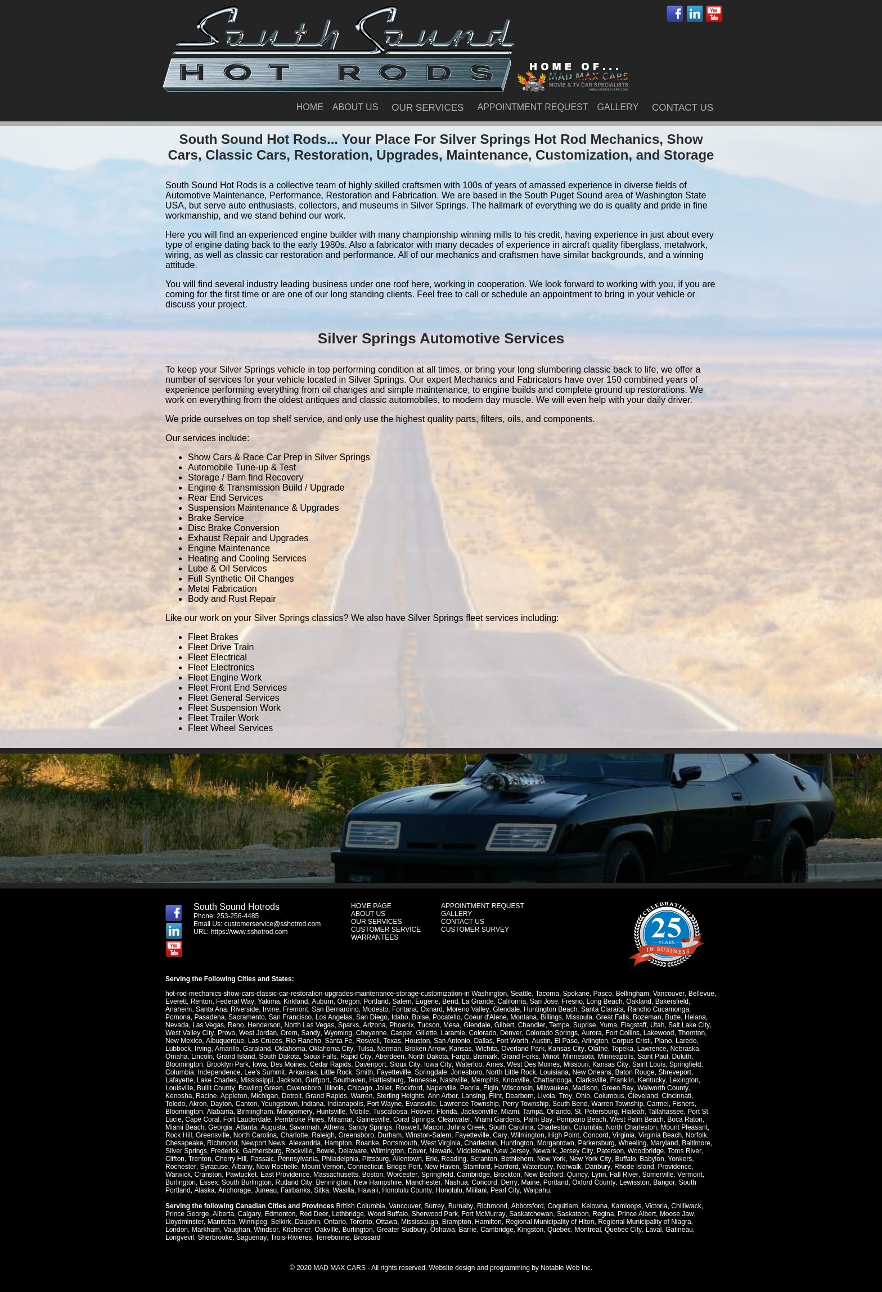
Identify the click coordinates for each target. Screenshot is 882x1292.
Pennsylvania (297, 1159)
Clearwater (415, 1119)
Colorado (481, 1033)
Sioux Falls (320, 1056)
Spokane (575, 994)
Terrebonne (332, 1237)
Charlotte (264, 1135)
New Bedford (543, 1174)
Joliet (383, 1088)
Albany (241, 1167)
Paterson (609, 1151)
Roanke (367, 1143)
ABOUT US (355, 107)
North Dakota (427, 1056)
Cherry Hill (230, 1159)
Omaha (176, 1056)
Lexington (683, 1080)
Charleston (509, 1127)
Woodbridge (644, 1151)
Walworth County (661, 1088)
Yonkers (679, 1159)
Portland (375, 1001)
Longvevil (179, 1237)
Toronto (360, 1222)
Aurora (589, 1033)
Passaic (262, 1159)
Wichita (485, 1049)
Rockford (408, 1088)
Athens (290, 1127)
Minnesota (577, 1056)
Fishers (659, 1104)
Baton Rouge (634, 1072)
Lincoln (202, 1056)
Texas (391, 1041)
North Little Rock (510, 1072)
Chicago (359, 1088)
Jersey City (575, 1151)
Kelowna (593, 1206)
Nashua (455, 1182)
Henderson (264, 1025)
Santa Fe (338, 1041)
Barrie (466, 1230)
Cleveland (641, 1096)
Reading (453, 1159)
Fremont (295, 1009)
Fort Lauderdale (209, 1119)
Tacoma (547, 994)
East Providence (284, 1174)
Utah (656, 1025)
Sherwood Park (434, 1214)
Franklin (622, 1080)
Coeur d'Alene (485, 1017)
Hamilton (487, 1222)
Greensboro (326, 1135)
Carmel (634, 1104)
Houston (417, 1041)
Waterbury (536, 1167)
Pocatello (446, 1017)
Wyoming (337, 1033)
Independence (218, 1072)
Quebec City (622, 1230)
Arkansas (302, 1072)
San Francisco (290, 1017)
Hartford (505, 1167)
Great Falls (612, 1017)
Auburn (321, 1001)
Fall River (623, 1174)
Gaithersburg (261, 1151)
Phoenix (401, 1025)
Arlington (593, 1041)
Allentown (406, 1159)
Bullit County (215, 1088)
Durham (360, 1135)
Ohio (581, 1096)
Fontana (404, 1009)
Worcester (402, 1174)
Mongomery (253, 1112)
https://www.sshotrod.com (249, 932)
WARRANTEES (374, 937)
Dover (416, 1151)
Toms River (682, 1151)
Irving (203, 1049)
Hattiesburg (386, 1080)
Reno (236, 1025)
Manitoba (221, 1222)
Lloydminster (184, 1222)
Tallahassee (623, 1112)
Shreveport (674, 1072)
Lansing (472, 1096)
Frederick (225, 1151)
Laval (652, 1230)
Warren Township (593, 1104)
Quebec (558, 1230)
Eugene (426, 1001)
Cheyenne (370, 1033)
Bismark (484, 1056)
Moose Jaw (675, 1214)
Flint (494, 1096)
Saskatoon (571, 1214)
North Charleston (587, 1127)
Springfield (684, 1064)
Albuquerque (224, 1041)
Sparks (348, 1025)
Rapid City (355, 1056)
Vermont (688, 1174)
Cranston (208, 1174)
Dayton (197, 1104)
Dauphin (307, 1222)
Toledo (703, 1096)
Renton (202, 1001)
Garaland (256, 1049)
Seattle (521, 994)
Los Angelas (334, 1017)
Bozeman (647, 1017)
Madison (584, 1088)
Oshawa (441, 1230)
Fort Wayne (360, 1104)
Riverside (245, 1009)
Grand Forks (519, 1056)
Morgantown (555, 1143)
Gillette (425, 1033)
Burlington (180, 1182)
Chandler (531, 1025)
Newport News (263, 1143)
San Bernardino (335, 1009)
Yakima (268, 1001)
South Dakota (279, 1056)
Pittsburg (375, 1159)
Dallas (483, 1041)
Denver (509, 1033)
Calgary (248, 1214)
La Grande (477, 1001)
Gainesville (335, 1119)
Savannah (261, 1127)
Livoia (545, 1096)
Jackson (289, 1080)
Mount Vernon (321, 1167)
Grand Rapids (325, 1096)
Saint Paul (652, 1056)
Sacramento (246, 1017)
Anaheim (178, 1009)
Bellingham (632, 994)
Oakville (326, 1230)
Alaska (204, 1190)
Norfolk (665, 1135)
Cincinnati (675, 1096)
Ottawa (386, 1222)
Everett (176, 1001)
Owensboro (303, 1088)
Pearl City (503, 1190)
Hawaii (367, 1190)
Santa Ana (211, 1009)
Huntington (516, 1143)
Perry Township (502, 1104)
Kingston (529, 1230)
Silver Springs (186, 1151)
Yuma (607, 1025)
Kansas (459, 1049)
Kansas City (564, 1049)
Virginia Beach (629, 1135)
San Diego (372, 1017)
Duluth (681, 1056)
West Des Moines (532, 1064)
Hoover (379, 1112)
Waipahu (535, 1190)
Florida (404, 1112)
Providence (672, 1167)
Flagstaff (633, 1025)
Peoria (469, 1088)
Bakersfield (670, 1001)
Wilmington (496, 1135)
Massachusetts (335, 1174)
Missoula (579, 1017)
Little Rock (336, 1072)
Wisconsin (517, 1088)
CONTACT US (682, 107)
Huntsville (289, 1112)
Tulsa (364, 1049)
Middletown (473, 1151)
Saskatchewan (529, 1214)
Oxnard (432, 1009)
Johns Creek (422, 1127)
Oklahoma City (331, 1049)
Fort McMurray (481, 1214)
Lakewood (656, 1033)
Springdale (431, 1072)
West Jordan (257, 1033)
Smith (364, 1072)
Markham (206, 1230)
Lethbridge (347, 1214)
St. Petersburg (553, 1112)
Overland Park (521, 1049)
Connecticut (363, 1167)
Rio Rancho (303, 1041)
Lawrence (649, 1049)
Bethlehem (517, 1159)
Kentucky (651, 1080)
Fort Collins (621, 1033)
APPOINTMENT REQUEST (532, 107)
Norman (388, 1049)
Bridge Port (402, 1167)
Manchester (422, 1182)
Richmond (222, 1143)
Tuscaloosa (348, 1112)
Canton (223, 1104)
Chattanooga (552, 1080)
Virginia (593, 1135)
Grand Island (236, 1056)
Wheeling (632, 1143)
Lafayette (179, 1080)
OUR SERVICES (428, 107)
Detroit (291, 1096)
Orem (288, 1033)
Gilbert (504, 1025)
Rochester (180, 1167)
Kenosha (178, 1096)
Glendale (505, 1009)
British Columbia (360, 1206)
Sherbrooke (214, 1237)
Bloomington (184, 1064)
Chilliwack (684, 1206)
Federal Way (235, 1001)
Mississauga (419, 1222)
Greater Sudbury (400, 1230)
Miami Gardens (458, 1119)
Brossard (366, 1237)
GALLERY (618, 107)
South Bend (546, 1104)
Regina (601, 1214)
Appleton (233, 1096)
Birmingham (214, 1112)
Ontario (334, 1222)
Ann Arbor (442, 1096)
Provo (226, 1033)
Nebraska (682, 1049)
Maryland (663, 1143)
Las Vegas (208, 1025)
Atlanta (203, 1127)
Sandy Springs (326, 1127)
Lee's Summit (264, 1072)
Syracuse (214, 1167)
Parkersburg (596, 1143)
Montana (523, 1017)
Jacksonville (436, 1112)
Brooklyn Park (227, 1064)
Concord (565, 1135)
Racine (206, 1096)
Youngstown (255, 1104)
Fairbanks (295, 1190)
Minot (550, 1056)
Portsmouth (399, 1143)
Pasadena (209, 1017)
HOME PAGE (371, 906)
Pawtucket (241, 1174)
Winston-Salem (398, 1135)
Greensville (182, 1135)
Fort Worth (512, 1041)
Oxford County (592, 1182)
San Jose (543, 1001)
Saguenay (251, 1237)
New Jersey (511, 1151)
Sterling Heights (400, 1096)
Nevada (176, 1025)
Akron (174, 1104)
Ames (493, 1064)
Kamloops (625, 1206)
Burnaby (459, 1206)
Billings (551, 1017)
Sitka (320, 1190)
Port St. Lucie (665, 1112)
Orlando (517, 1112)
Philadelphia (340, 1159)
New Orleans (591, 1072)
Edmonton (279, 1214)
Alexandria (305, 1143)
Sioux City (405, 1064)
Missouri (574, 1064)
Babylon (650, 1159)
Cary (469, 1135)
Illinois (334, 1088)
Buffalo (624, 1159)
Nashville (453, 1080)
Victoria (655, 1206)
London (176, 1230)
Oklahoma (289, 1049)
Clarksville (590, 1080)
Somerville (656, 1174)
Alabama (178, 1112)
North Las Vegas (310, 1025)
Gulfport (317, 1080)
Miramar (302, 1119)
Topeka (621, 1049)
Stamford (475, 1167)
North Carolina (224, 1135)
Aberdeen (388, 1056)
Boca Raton (646, 1119)
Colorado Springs (550, 1033)
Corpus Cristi (629, 1041)
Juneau (265, 1190)
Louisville (179, 1088)
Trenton (199, 1159)
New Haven (440, 1167)
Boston (372, 1174)
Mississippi (256, 1080)
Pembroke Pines (261, 1119)
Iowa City (437, 1064)
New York (551, 1159)
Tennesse (421, 1080)
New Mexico (183, 1041)
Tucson (428, 1025)
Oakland (638, 1001)
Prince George (187, 1214)
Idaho (400, 1017)
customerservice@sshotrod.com (272, 924)
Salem (401, 1001)
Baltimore (696, 1143)
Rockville (298, 1151)
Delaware (352, 1151)
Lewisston (632, 1182)
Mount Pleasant (640, 1127)
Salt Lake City (687, 1025)
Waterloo (468, 1064)
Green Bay (616, 1088)
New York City (589, 1159)
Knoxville (515, 1080)
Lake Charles (217, 1080)
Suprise (583, 1025)
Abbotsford (526, 1206)
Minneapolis (615, 1056)
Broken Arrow (424, 1049)
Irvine (271, 1009)
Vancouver (668, 994)
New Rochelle (275, 1167)
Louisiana (553, 1072)
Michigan (263, 1096)
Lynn (598, 1174)
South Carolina (467, 1127)
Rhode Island (632, 1167)
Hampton (338, 1143)
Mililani (475, 1190)
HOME (309, 107)
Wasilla (342, 1190)
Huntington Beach (550, 1009)
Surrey (433, 1206)
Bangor (662, 1182)
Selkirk (281, 1222)
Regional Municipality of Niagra (643, 1222)
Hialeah (590, 1112)
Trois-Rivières (291, 1237)
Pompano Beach (542, 1119)
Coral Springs (375, 1119)
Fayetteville (393, 1072)
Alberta (222, 1214)
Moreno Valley (468, 1009)
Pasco (602, 994)
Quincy (576, 1174)
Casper (400, 1033)
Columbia (179, 1072)
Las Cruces (265, 1041)
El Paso (565, 1041)
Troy (563, 1096)
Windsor (266, 1230)
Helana (695, 1017)
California (511, 1001)
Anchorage (234, 1190)
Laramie (451, 1033)
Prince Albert (635, 1214)
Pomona (178, 1017)
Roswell (367, 1041)
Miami (467, 1112)
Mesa (451, 1025)
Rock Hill (681, 1127)
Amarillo (226, 1049)
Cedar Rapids (330, 1064)
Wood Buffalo (386, 1214)
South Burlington (247, 1182)
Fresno (571, 1001)
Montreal (586, 1230)
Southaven (349, 1080)
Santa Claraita (601, 1009)
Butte (673, 1017)
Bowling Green (260, 1088)
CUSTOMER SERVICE (386, 929)
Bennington (333, 1182)
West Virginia (440, 1143)
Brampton (456, 1222)
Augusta (229, 1127)
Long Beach (604, 1001)
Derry (508, 1182)
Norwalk (567, 1167)
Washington (489, 994)
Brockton (506, 1174)
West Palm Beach (597, 1119)
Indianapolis (322, 1104)
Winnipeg (252, 1222)
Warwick (178, 1174)
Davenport (370, 1064)
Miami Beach (686, 1119)
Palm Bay (499, 1119)
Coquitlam (561, 1206)
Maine (529, 1182)
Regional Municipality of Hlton (549, 1222)
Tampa (490, 1112)
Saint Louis (646, 1064)
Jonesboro (466, 1072)
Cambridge (473, 1174)
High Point (532, 1135)
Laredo (684, 1041)
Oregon (347, 1001)
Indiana (289, 1104)
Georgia (177, 1127)
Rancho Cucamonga (657, 1009)
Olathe (596, 1049)
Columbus (607, 1096)
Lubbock (178, 1049)
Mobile (317, 1112)
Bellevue (701, 994)
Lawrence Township (445, 1104)
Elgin (490, 1088)
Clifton (174, 1159)
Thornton (689, 1033)
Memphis (484, 1080)
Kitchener (296, 1230)
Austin (540, 1041)
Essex (209, 1182)
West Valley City (189, 1033)
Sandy (310, 1033)
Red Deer (313, 1214)
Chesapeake (184, 1143)
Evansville (397, 1104)
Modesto (375, 1009)
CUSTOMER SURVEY (475, 929)
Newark (440, 1151)
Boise (420, 1017)
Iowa (260, 1064)
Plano (662, 1041)
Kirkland (295, 1001)
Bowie (325, 1151)
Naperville (441, 1088)
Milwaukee (552, 1088)
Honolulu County (406, 1190)
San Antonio (451, 1041)
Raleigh (292, 1135)
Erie (431, 1159)
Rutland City (293, 1182)
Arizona (373, 1025)
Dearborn (519, 1096)
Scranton (483, 1159)
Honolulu (447, 1190)
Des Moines (288, 1064)
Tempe (558, 1025)
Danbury (595, 1167)
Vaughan (236, 1230)
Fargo (459, 1056)
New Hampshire (377, 1182)
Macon (389, 1127)
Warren (361, 1096)
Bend (449, 1001)
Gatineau (677, 1230)
